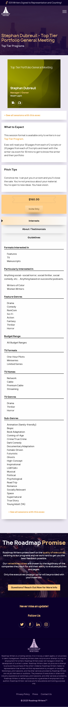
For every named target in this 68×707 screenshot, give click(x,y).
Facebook (30, 624)
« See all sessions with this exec (22, 115)
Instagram (46, 624)
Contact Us (46, 694)
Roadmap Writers (5, 11)
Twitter (22, 624)
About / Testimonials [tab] (34, 229)
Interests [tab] (34, 220)
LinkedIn (38, 624)
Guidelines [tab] (34, 237)
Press (35, 694)
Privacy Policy (23, 694)
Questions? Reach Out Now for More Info (34, 587)
